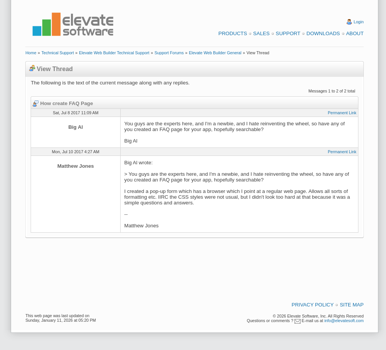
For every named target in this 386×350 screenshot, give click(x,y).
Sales (261, 33)
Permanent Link (342, 112)
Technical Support (57, 52)
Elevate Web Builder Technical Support (114, 52)
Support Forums (168, 52)
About (355, 33)
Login (359, 21)
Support (288, 33)
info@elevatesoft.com (344, 320)
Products (232, 33)
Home (30, 52)
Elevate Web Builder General (215, 52)
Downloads (323, 33)
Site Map (351, 305)
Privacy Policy (313, 305)
